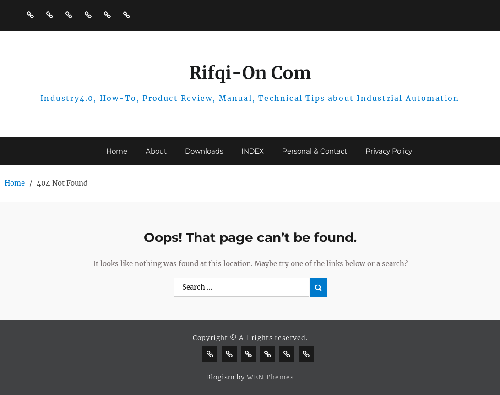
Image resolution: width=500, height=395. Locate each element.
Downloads (204, 151)
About (156, 151)
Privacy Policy (388, 151)
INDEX (252, 151)
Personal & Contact (314, 151)
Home (116, 151)
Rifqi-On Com (250, 73)
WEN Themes (270, 377)
